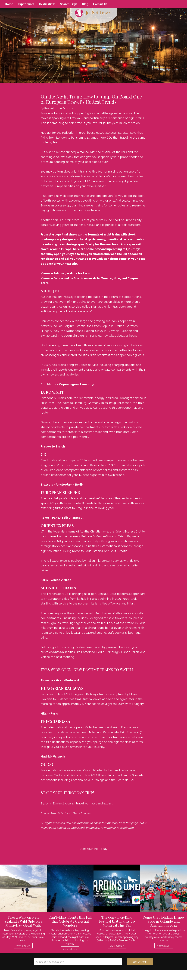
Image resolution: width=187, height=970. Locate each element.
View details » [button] (23, 945)
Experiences (26, 4)
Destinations (47, 4)
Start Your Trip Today (93, 848)
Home (9, 4)
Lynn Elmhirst (54, 803)
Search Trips (68, 4)
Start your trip (140, 961)
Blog (85, 4)
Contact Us (100, 4)
